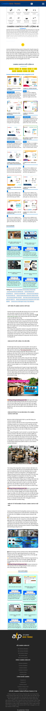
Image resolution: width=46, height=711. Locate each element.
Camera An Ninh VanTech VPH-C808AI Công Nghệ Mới (14, 163)
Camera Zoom (23, 684)
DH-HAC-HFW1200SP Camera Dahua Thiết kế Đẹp (24, 289)
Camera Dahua (23, 668)
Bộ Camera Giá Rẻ (23, 657)
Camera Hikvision (23, 663)
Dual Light (17, 68)
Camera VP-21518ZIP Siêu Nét (30, 88)
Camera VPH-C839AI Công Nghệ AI (29, 212)
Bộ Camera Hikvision (23, 649)
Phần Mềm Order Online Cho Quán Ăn (30, 587)
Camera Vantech (23, 670)
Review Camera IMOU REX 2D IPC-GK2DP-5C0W (27, 295)
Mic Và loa (11, 68)
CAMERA (11, 3)
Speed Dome (19, 71)
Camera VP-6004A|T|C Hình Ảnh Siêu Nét (13, 114)
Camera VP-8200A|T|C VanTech (28, 114)
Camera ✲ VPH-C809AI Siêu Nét (29, 163)
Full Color (29, 68)
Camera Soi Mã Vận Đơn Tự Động (30, 615)
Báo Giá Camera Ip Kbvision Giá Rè (30, 274)
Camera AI (23, 680)
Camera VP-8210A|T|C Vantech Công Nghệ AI (12, 138)
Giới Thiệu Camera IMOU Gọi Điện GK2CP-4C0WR (14, 243)
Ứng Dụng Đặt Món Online (15, 586)
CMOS (35, 68)
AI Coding (25, 71)
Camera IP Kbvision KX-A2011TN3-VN (15, 291)
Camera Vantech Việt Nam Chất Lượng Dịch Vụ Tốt (20, 74)
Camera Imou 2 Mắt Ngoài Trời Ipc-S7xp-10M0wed (22, 301)
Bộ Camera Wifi (23, 655)
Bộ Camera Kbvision (23, 651)
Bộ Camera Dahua (23, 653)
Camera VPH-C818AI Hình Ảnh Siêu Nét (14, 188)
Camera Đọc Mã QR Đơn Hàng (14, 615)
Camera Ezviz (23, 674)
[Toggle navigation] (43, 3)
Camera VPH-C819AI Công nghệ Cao (29, 188)
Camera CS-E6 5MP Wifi (19, 293)
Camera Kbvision (23, 665)
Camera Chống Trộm (23, 686)
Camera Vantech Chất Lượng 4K (23, 26)
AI (32, 68)
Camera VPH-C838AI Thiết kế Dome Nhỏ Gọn (14, 212)
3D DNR (32, 71)
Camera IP (23, 682)
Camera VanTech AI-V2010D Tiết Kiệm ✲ (14, 89)
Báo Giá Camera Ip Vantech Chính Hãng (14, 273)
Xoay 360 (14, 71)
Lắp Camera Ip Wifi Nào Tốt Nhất (14, 297)
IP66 (29, 71)
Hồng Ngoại (24, 68)
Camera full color (23, 689)
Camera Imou (23, 672)
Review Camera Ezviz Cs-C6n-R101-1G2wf (30, 244)
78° (20, 68)
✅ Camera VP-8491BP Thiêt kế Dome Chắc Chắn (30, 138)
